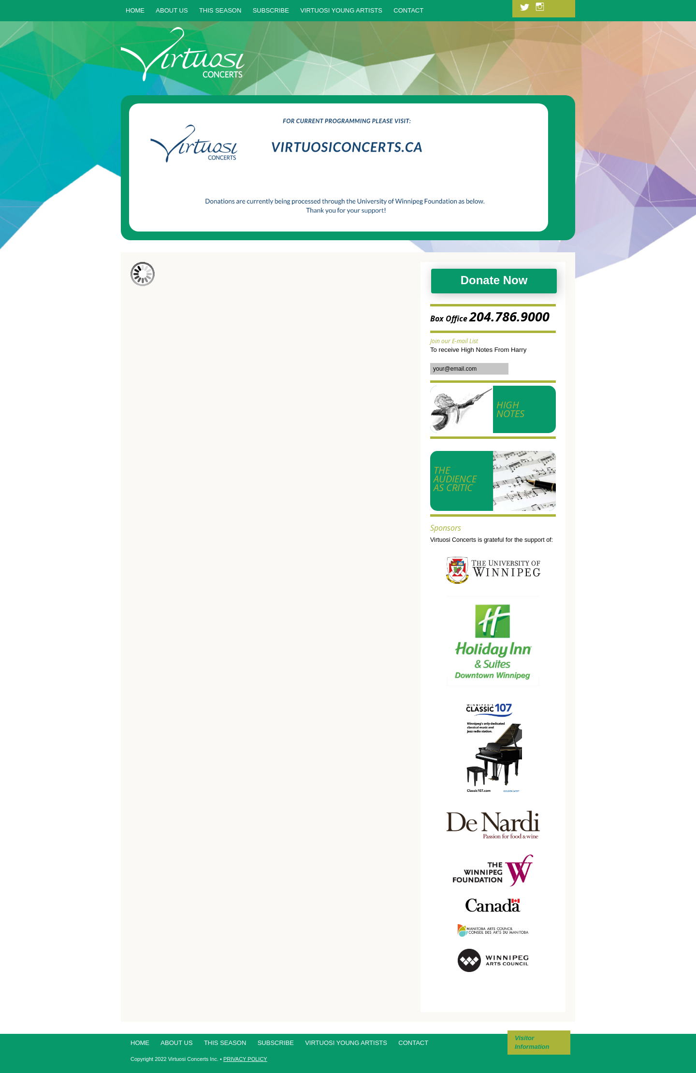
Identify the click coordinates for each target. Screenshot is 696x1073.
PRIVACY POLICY (245, 1059)
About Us (172, 10)
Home (135, 10)
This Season (220, 10)
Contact (408, 10)
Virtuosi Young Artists (341, 10)
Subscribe (271, 10)
